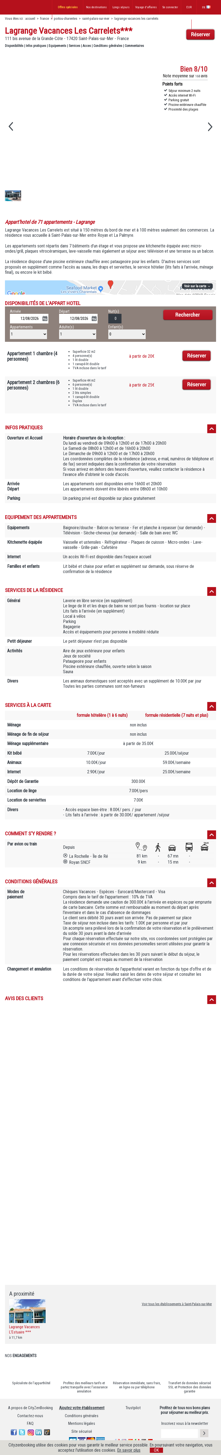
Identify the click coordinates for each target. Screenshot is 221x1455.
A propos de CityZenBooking (30, 1408)
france (44, 18)
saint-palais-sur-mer (95, 18)
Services (74, 46)
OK (156, 1450)
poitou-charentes (65, 18)
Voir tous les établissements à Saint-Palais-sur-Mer (177, 1304)
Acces (87, 46)
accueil (30, 18)
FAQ (30, 1423)
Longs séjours (120, 7)
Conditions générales (107, 46)
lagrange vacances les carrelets (136, 18)
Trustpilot (133, 1408)
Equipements (57, 46)
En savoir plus (128, 1450)
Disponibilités (14, 46)
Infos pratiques (36, 46)
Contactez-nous (30, 1416)
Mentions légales (81, 1423)
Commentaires (134, 46)
